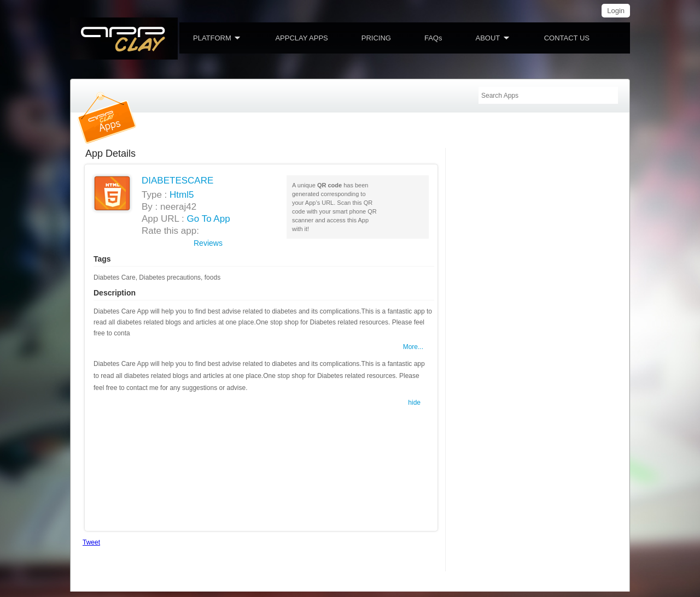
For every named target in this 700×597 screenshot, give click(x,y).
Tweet (91, 542)
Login (616, 11)
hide (414, 402)
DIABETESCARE (177, 180)
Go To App (208, 219)
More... (413, 347)
